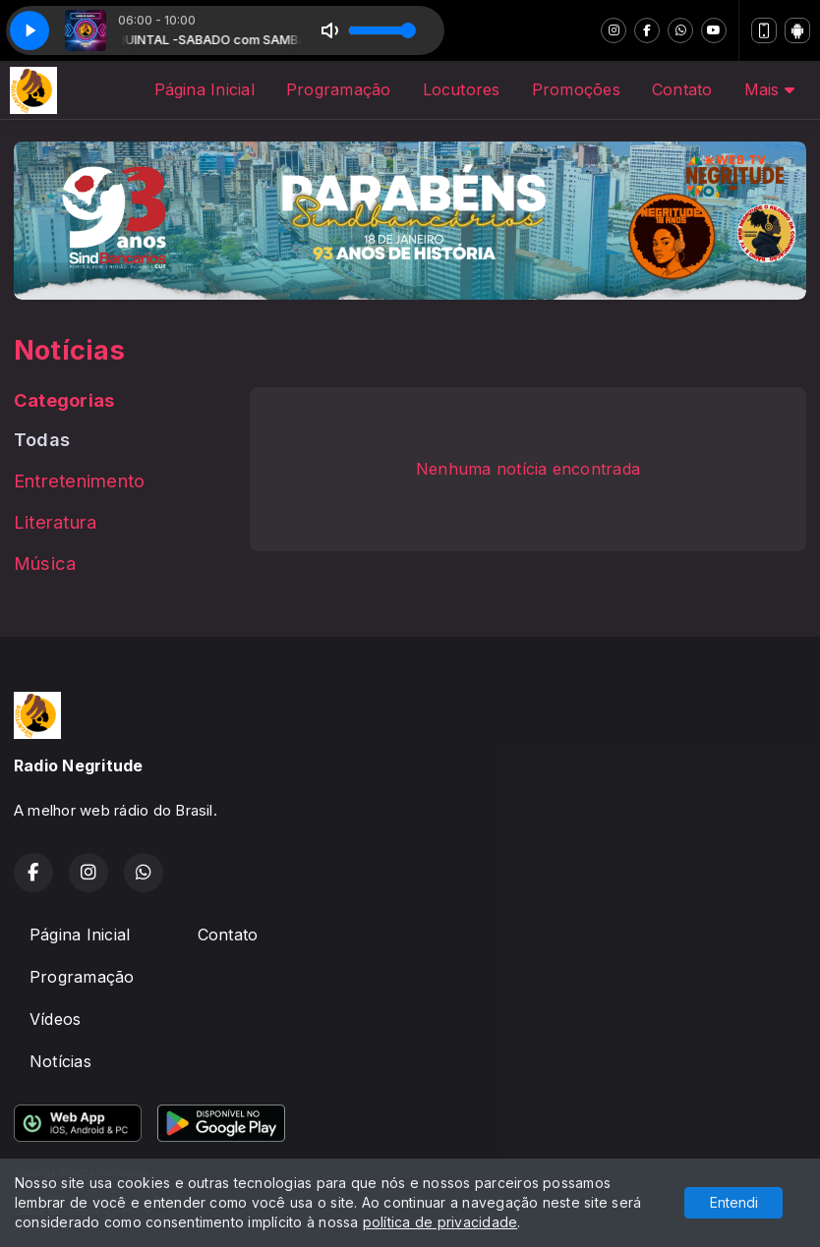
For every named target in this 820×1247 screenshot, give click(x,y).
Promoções (576, 89)
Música (45, 563)
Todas (42, 439)
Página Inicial (204, 89)
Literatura (55, 522)
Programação (338, 89)
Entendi (734, 1202)
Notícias (60, 1061)
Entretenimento (79, 480)
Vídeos (55, 1019)
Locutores (461, 89)
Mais (769, 89)
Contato (682, 89)
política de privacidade (440, 1222)
